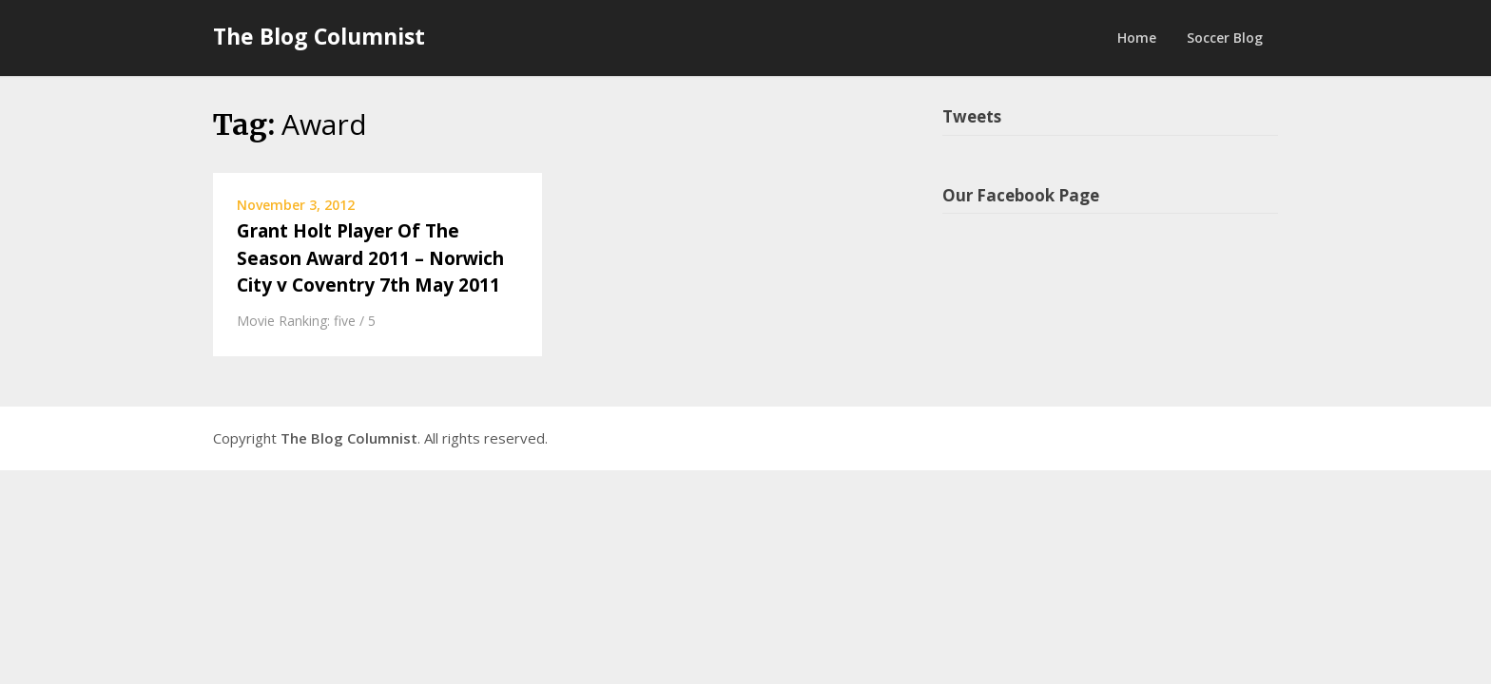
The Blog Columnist (319, 36)
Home (1136, 37)
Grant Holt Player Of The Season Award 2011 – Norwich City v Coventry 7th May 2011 (370, 257)
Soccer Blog (1225, 37)
